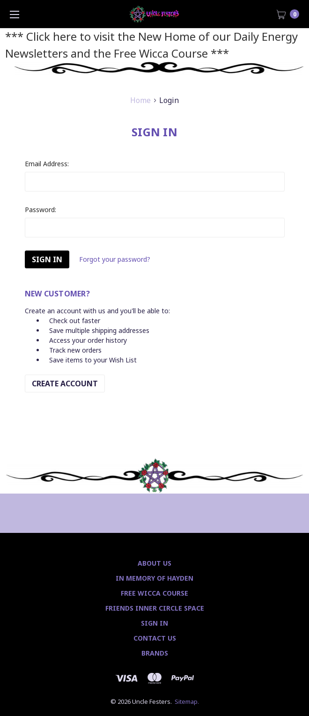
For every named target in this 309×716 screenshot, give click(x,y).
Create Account (65, 383)
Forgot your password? (114, 259)
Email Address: (47, 163)
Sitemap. (187, 701)
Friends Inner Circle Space (154, 608)
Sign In (154, 623)
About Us (154, 563)
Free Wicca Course (154, 593)
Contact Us (154, 638)
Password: (40, 209)
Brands (154, 653)
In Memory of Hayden (154, 578)
